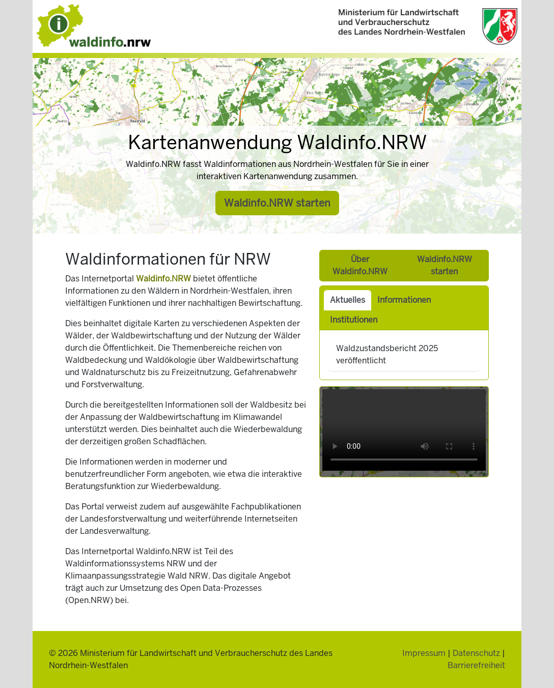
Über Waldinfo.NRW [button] (360, 265)
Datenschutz (476, 653)
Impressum (424, 653)
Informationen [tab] (404, 300)
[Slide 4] (277, 221)
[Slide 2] (256, 221)
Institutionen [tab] (353, 319)
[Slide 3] (266, 221)
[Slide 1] (246, 221)
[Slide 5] (287, 221)
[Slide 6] (297, 221)
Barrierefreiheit (476, 665)
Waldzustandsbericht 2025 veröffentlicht (387, 354)
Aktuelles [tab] (347, 300)
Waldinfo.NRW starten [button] (277, 203)
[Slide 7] (307, 221)
